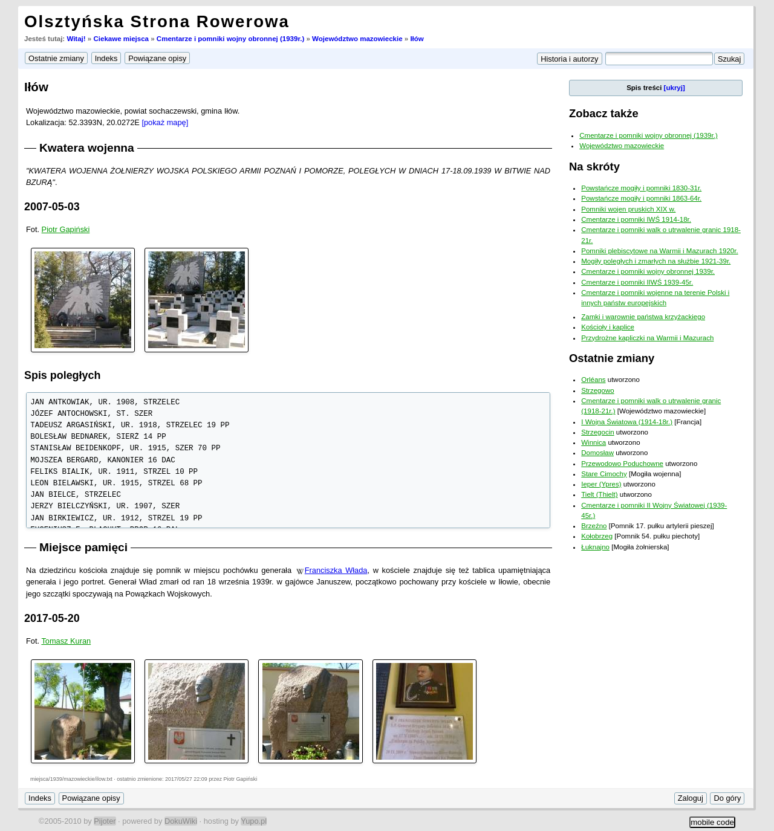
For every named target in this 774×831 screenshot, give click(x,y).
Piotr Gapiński (66, 229)
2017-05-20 (52, 618)
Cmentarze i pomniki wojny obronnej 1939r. (648, 271)
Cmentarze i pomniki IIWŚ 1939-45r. (637, 282)
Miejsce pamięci (83, 547)
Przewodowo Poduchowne (622, 463)
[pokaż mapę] (164, 122)
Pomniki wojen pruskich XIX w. (628, 209)
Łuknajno (595, 547)
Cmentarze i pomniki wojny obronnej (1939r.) (230, 38)
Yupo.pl (254, 821)
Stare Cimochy (604, 473)
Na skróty (594, 166)
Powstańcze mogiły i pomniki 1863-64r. (641, 198)
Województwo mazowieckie (357, 38)
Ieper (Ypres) (601, 484)
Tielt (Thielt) (599, 494)
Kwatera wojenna (86, 147)
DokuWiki (180, 821)
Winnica (593, 442)
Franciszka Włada (336, 570)
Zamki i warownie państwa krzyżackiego (643, 316)
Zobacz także (604, 113)
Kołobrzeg (597, 536)
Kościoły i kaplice (607, 327)
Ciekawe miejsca (121, 38)
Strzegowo (597, 390)
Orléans (593, 379)
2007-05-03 (52, 207)
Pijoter (104, 821)
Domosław (597, 452)
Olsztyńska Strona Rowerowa (157, 21)
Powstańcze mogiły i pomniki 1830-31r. (641, 188)
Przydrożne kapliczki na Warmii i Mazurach (647, 337)
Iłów (416, 38)
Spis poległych (62, 375)
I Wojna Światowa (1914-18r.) (626, 421)
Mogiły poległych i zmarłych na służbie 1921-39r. (655, 261)
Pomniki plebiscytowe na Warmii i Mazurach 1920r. (659, 250)
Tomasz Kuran (66, 640)
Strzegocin (597, 432)
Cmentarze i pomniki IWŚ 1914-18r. (636, 219)
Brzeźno (594, 525)
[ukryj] (674, 87)
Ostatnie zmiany (611, 358)
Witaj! (76, 38)
